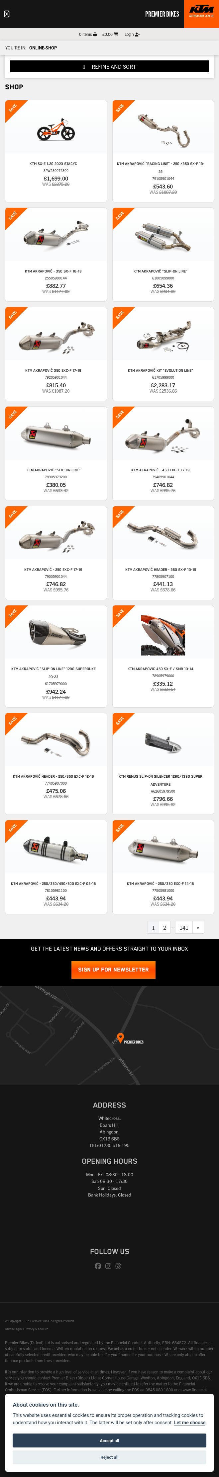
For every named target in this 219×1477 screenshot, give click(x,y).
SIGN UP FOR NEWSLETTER (113, 970)
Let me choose (190, 1423)
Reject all (109, 1457)
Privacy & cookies (36, 1329)
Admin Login (13, 1329)
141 (183, 927)
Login (132, 34)
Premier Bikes (162, 13)
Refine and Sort (109, 66)
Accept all (109, 1440)
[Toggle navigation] (7, 14)
